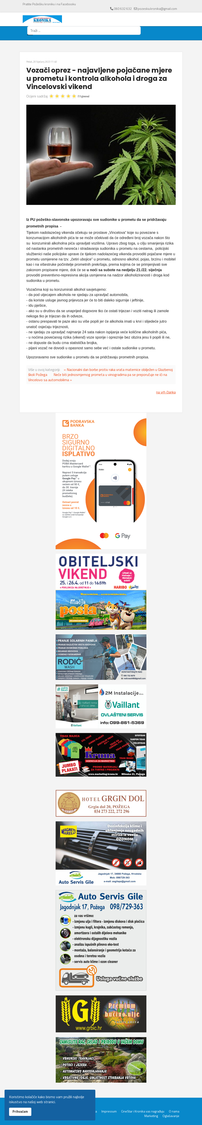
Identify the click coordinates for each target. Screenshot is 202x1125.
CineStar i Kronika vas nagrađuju (142, 1111)
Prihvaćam (20, 1111)
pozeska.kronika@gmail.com (157, 8)
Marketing (151, 1116)
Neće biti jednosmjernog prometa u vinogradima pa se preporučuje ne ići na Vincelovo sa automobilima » (97, 377)
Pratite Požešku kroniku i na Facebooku (49, 4)
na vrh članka (166, 392)
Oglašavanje (171, 1116)
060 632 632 (123, 8)
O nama (174, 1111)
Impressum (109, 1111)
